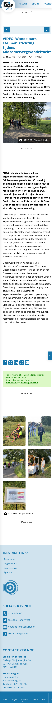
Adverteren (9, 559)
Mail (28, 362)
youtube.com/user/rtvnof (21, 626)
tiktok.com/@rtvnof (18, 633)
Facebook (5, 362)
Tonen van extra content (50, 356)
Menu (5, 699)
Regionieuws (10, 563)
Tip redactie (34, 699)
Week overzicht (43, 700)
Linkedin (16, 362)
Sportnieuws (10, 567)
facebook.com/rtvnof (19, 619)
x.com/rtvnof (14, 613)
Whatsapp (22, 362)
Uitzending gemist (24, 700)
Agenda (8, 572)
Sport (35, 3)
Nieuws (23, 3)
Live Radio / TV (14, 700)
